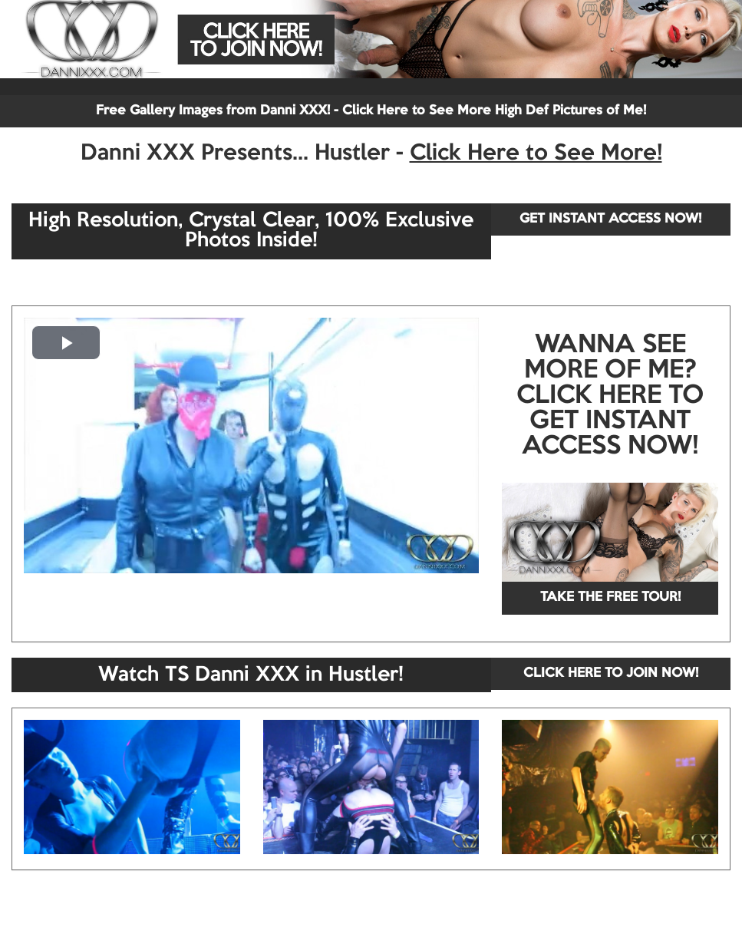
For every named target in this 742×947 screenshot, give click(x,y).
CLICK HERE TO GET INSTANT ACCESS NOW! (610, 421)
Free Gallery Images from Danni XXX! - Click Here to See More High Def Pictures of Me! (371, 111)
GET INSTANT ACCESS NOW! (610, 219)
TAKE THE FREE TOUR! (610, 597)
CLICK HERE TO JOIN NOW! (610, 673)
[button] (66, 342)
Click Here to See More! (536, 153)
